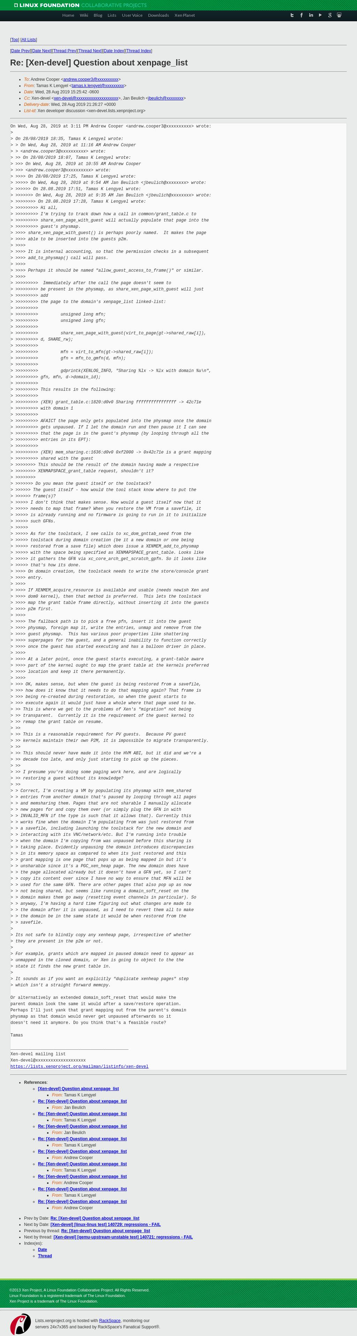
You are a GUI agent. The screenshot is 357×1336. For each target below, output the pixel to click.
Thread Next (89, 50)
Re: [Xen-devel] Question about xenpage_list (82, 1101)
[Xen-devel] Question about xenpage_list (78, 1088)
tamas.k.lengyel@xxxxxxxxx (98, 85)
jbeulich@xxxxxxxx (165, 98)
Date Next (41, 50)
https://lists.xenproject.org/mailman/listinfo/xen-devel (79, 1067)
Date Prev (20, 50)
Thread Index (139, 50)
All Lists (29, 39)
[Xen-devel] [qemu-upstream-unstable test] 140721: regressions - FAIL (123, 1237)
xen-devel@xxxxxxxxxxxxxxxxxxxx (86, 98)
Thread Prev (64, 50)
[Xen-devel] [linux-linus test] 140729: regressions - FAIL (106, 1224)
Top (14, 39)
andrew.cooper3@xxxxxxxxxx (91, 79)
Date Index (114, 50)
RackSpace (109, 1320)
